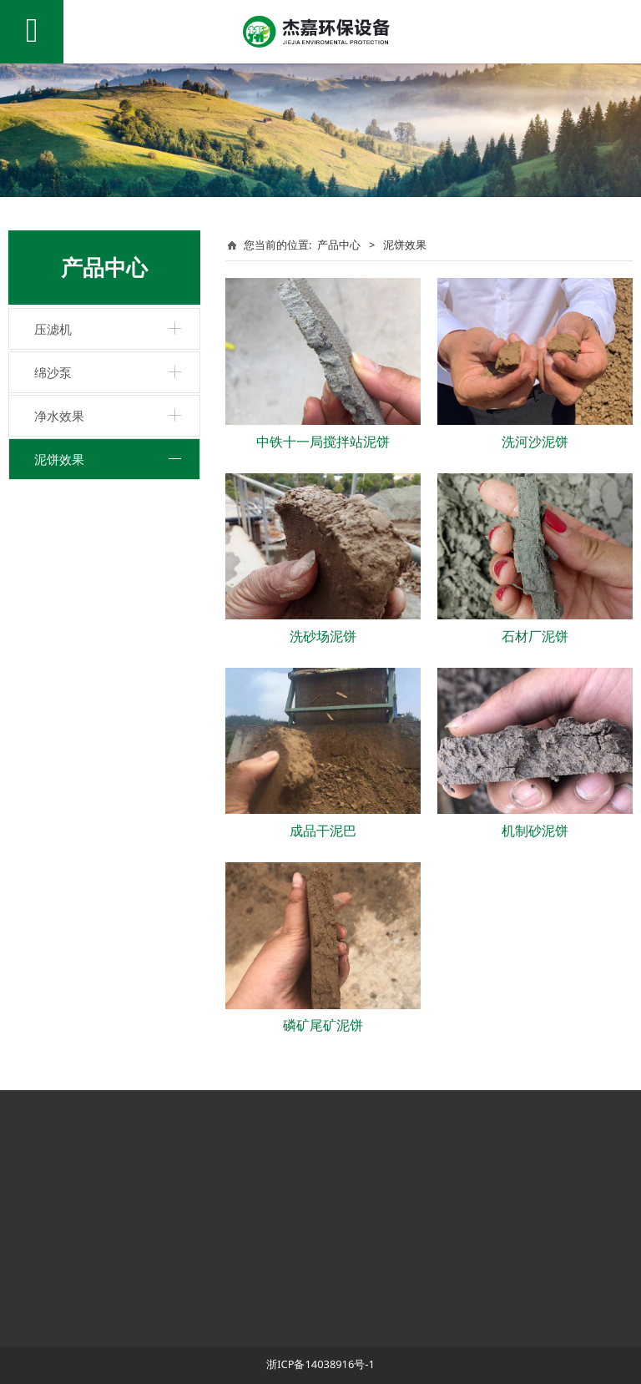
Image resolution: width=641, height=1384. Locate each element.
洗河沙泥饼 (535, 441)
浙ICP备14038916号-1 (320, 1363)
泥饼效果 (59, 459)
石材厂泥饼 (535, 636)
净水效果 (59, 415)
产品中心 (339, 244)
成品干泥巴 (323, 830)
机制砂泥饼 (535, 830)
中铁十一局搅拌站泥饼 (323, 441)
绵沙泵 (53, 372)
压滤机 (53, 329)
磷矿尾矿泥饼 (323, 1025)
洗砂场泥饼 (323, 636)
